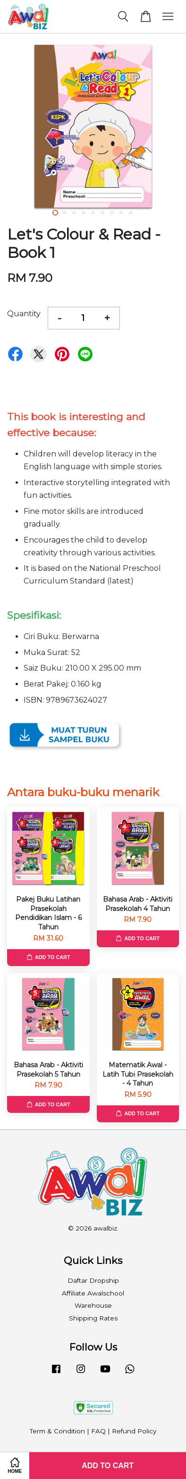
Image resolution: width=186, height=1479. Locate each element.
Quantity (24, 313)
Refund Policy (134, 1431)
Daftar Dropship (93, 1280)
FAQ (98, 1431)
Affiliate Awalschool (93, 1293)
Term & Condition (57, 1431)
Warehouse (93, 1305)
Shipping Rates (93, 1318)
